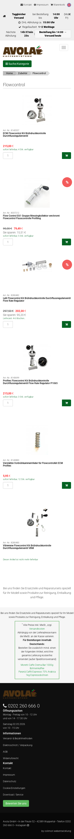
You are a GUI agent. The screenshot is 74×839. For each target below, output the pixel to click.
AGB (5, 751)
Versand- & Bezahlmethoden (17, 738)
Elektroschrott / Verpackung (17, 745)
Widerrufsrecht (11, 758)
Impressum (41, 4)
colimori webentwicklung (58, 831)
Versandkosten (37, 628)
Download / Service (13, 794)
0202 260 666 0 (24, 706)
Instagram (22, 825)
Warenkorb (58, 4)
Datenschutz (9, 781)
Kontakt (26, 4)
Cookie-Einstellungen (14, 788)
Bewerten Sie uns (16, 803)
